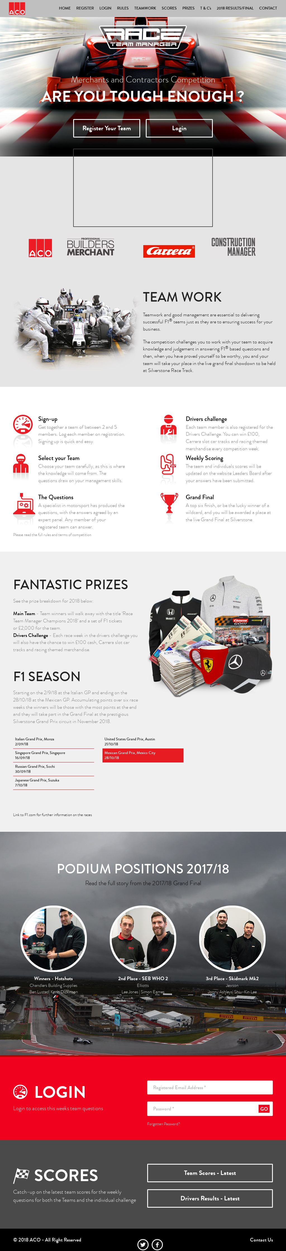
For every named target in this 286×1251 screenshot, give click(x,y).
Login (179, 128)
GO (264, 1109)
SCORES (169, 8)
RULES (123, 8)
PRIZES (188, 8)
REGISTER (85, 8)
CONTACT (268, 8)
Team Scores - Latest (210, 1172)
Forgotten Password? (163, 1124)
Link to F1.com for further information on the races (52, 815)
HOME (65, 8)
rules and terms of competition (67, 534)
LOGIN (105, 8)
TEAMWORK (145, 8)
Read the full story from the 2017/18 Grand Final (143, 883)
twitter (143, 1244)
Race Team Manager (17, 8)
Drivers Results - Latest (210, 1198)
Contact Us (261, 1239)
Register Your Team (106, 128)
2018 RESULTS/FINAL (235, 8)
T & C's (205, 8)
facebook (157, 1244)
